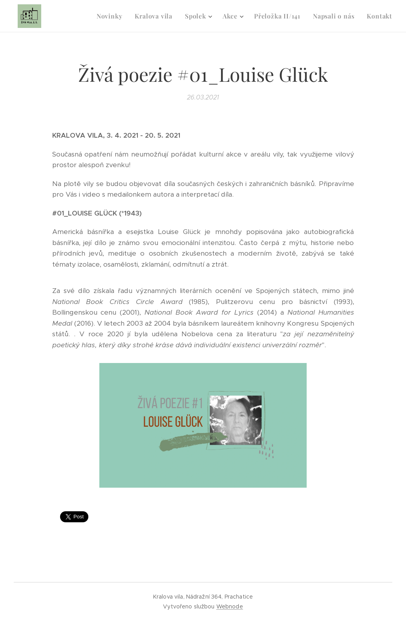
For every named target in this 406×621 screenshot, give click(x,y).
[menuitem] (112, 16)
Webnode (229, 606)
